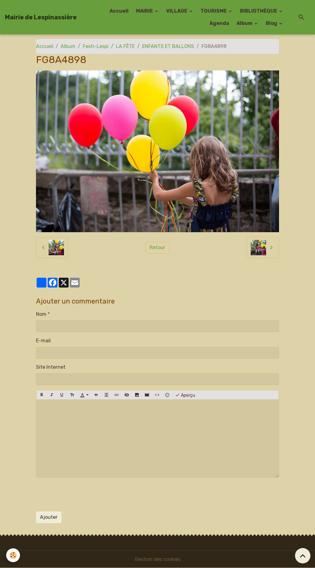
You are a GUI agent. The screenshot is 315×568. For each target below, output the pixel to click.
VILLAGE (177, 11)
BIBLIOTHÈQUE (259, 11)
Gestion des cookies (158, 559)
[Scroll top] (302, 555)
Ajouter (49, 517)
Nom (41, 314)
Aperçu (185, 395)
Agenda (219, 23)
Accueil (119, 11)
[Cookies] (13, 555)
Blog (272, 23)
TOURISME (214, 11)
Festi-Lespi (96, 46)
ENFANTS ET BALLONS (168, 46)
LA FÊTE (125, 46)
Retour (157, 247)
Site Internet (51, 367)
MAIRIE (145, 11)
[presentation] (83, 494)
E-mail (43, 341)
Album (245, 23)
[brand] (41, 17)
